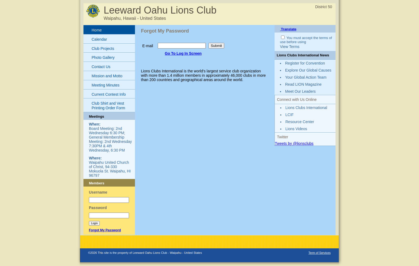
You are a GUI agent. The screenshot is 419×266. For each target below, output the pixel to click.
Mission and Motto (107, 76)
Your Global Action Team (306, 77)
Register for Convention (305, 63)
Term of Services (319, 252)
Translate (288, 29)
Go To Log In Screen (183, 53)
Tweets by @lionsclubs (294, 143)
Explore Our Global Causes (308, 70)
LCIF (289, 115)
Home (97, 30)
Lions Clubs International (306, 107)
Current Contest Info (109, 94)
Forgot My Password (105, 230)
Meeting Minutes (106, 85)
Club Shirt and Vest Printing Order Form (108, 105)
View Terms (289, 46)
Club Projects (103, 48)
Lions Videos (296, 129)
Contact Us (101, 67)
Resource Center (299, 122)
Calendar (99, 39)
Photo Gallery (103, 57)
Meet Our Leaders (300, 91)
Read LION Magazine (303, 84)
